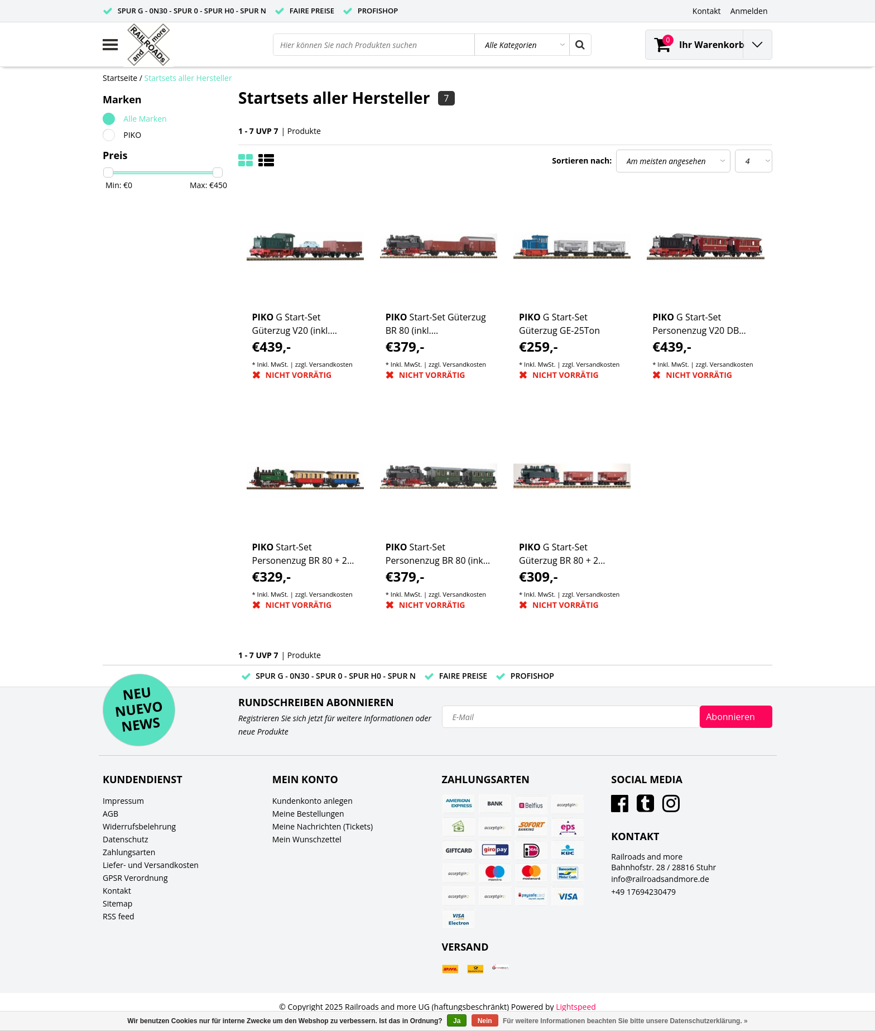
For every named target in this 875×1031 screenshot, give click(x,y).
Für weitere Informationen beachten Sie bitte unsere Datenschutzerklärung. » (625, 1021)
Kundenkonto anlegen (312, 800)
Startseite (120, 78)
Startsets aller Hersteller (188, 78)
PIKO (132, 135)
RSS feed (118, 916)
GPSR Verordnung (135, 877)
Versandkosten (331, 364)
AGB (110, 813)
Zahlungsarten (129, 852)
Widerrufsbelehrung (139, 826)
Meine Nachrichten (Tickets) (322, 826)
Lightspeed (576, 1006)
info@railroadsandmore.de (660, 879)
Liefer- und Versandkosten (151, 865)
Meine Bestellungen (308, 813)
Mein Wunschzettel (307, 839)
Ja (456, 1021)
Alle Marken (144, 118)
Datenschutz (125, 839)
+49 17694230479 (643, 891)
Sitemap (117, 903)
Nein (485, 1021)
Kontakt (117, 890)
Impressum (123, 800)
